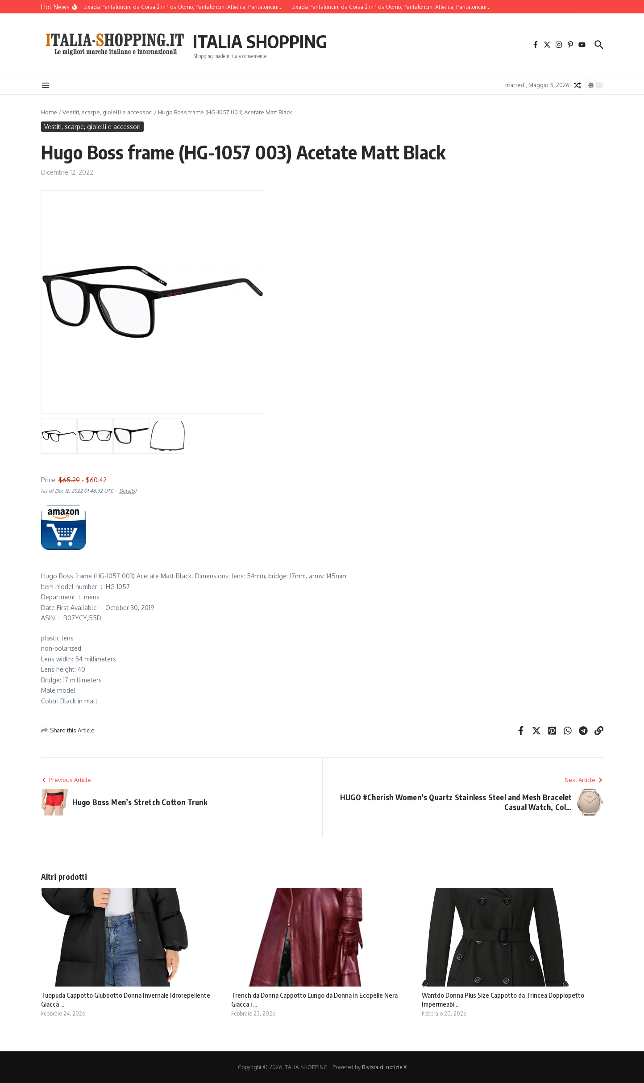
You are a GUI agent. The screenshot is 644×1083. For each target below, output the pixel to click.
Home (49, 112)
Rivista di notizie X (384, 1067)
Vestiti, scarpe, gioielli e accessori (107, 112)
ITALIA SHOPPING (260, 41)
